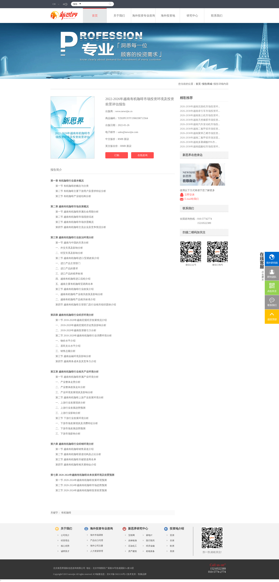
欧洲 (172, 546)
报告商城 (207, 84)
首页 (95, 15)
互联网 (131, 535)
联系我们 (216, 15)
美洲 (172, 551)
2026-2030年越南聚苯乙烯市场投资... (200, 133)
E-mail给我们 (192, 199)
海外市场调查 (96, 535)
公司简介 (65, 535)
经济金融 (150, 546)
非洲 (172, 540)
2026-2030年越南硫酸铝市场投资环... (200, 146)
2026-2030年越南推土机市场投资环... (200, 115)
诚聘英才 (65, 551)
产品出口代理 (96, 540)
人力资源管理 (96, 551)
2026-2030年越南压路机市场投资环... (200, 106)
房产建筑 (132, 551)
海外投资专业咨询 (143, 15)
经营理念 (65, 540)
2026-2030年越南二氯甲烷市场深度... (200, 137)
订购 (116, 155)
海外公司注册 (96, 545)
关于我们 (119, 15)
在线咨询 (143, 155)
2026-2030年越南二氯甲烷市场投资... (200, 128)
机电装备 (150, 551)
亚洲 (172, 535)
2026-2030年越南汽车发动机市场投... (200, 124)
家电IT (149, 535)
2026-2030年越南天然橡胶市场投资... (200, 120)
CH (55, 4)
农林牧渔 (132, 540)
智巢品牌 (142, 574)
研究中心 (192, 15)
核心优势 (65, 546)
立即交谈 (189, 194)
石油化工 (132, 546)
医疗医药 (150, 540)
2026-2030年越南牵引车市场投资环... (200, 111)
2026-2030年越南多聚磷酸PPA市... (198, 142)
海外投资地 (168, 15)
